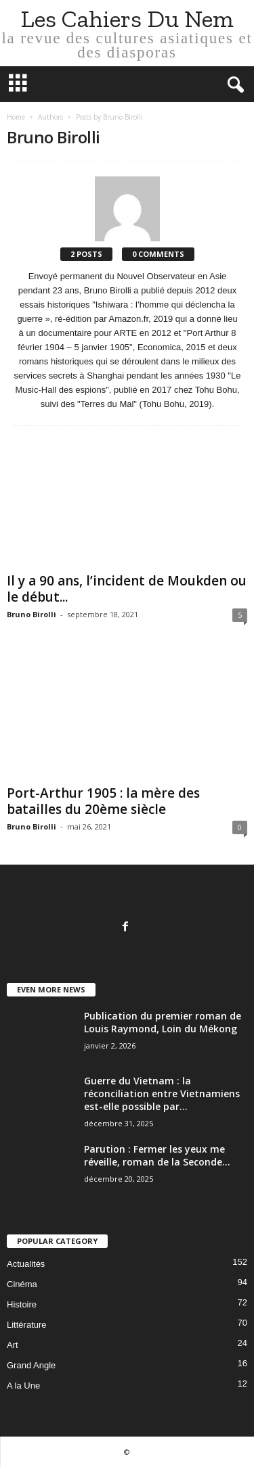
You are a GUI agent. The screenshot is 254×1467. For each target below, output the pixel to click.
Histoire (22, 1304)
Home (16, 117)
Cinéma (22, 1284)
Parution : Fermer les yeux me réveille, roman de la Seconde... (157, 1155)
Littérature (27, 1325)
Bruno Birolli (31, 614)
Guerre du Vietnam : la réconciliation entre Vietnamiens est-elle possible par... (162, 1093)
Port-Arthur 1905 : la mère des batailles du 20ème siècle (103, 801)
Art (12, 1345)
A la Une (23, 1385)
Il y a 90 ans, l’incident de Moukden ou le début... (127, 589)
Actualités (26, 1264)
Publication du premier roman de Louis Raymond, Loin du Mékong (162, 1022)
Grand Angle (31, 1365)
